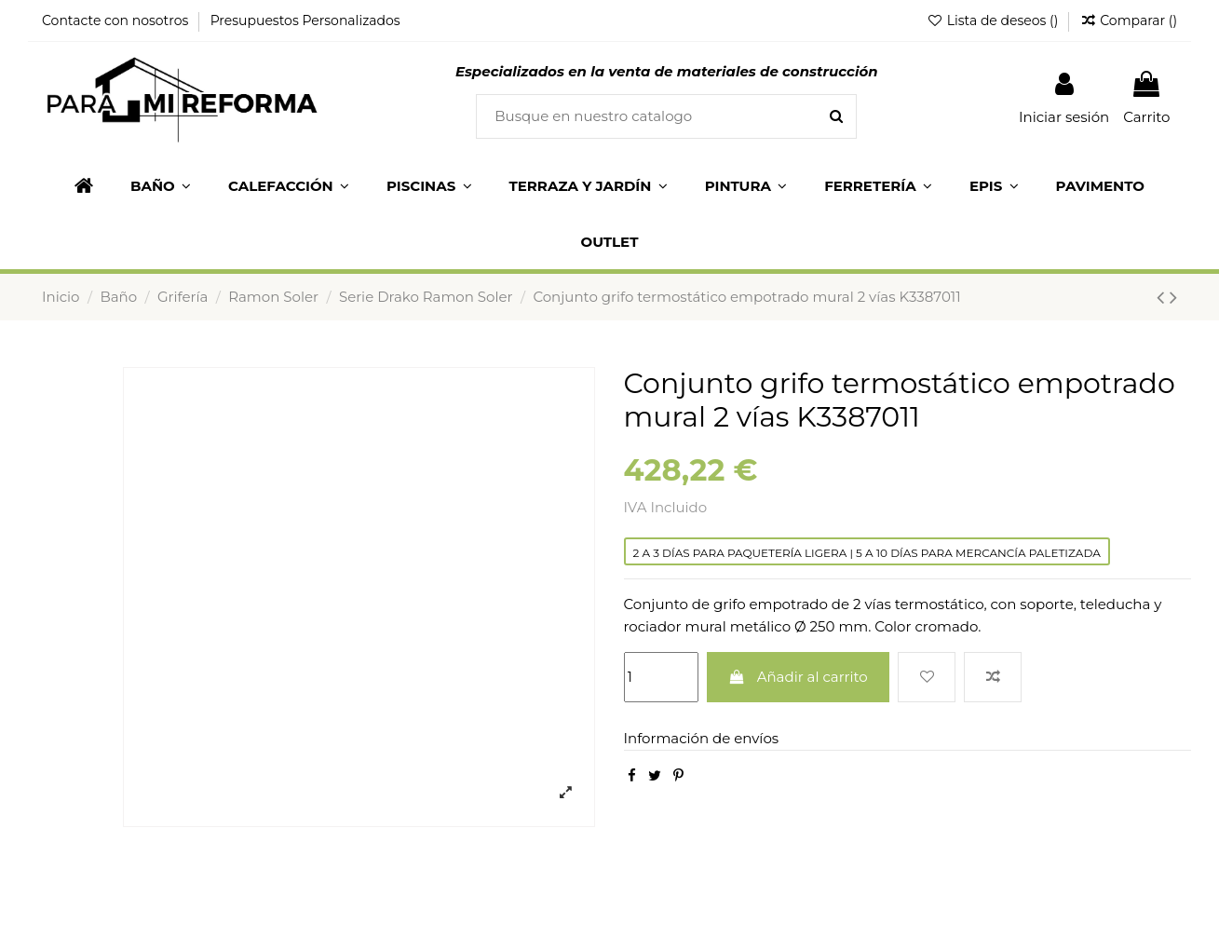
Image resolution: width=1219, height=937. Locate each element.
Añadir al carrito (798, 677)
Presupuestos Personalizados (305, 20)
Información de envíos (701, 738)
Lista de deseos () (994, 20)
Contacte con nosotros (117, 20)
